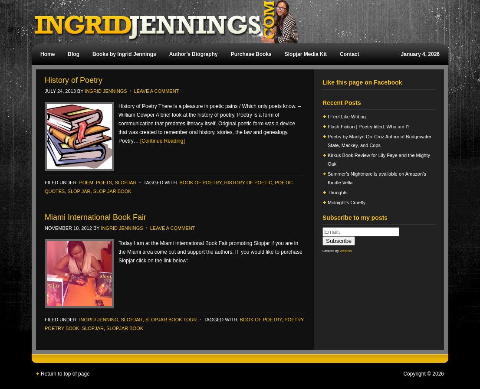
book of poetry (201, 182)
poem (86, 182)
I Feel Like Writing (347, 116)
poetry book (62, 328)
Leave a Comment (156, 91)
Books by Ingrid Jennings (124, 54)
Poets (104, 182)
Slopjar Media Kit (306, 54)
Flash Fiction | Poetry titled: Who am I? (369, 126)
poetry (293, 319)
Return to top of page (65, 374)
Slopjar (93, 328)
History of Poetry (73, 80)
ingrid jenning (98, 319)
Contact (349, 54)
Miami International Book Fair (95, 217)
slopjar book (124, 328)
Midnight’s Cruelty (347, 202)
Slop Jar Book (112, 191)
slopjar (125, 182)
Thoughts (338, 192)
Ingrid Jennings (236, 21)
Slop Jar (79, 191)
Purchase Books (251, 54)
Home (47, 54)
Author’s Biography (193, 54)
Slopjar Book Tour (171, 319)
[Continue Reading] (162, 141)
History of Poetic (248, 182)
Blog (73, 54)
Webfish (346, 251)
